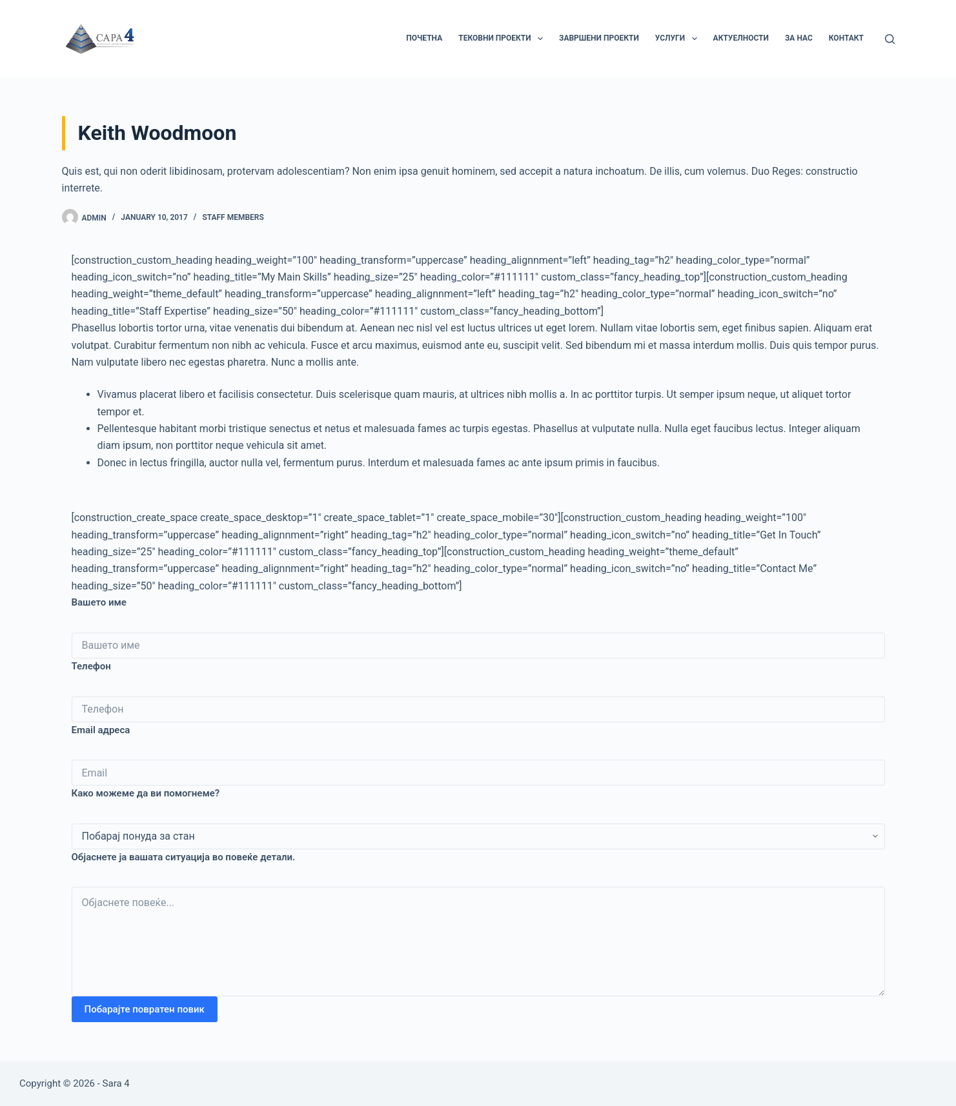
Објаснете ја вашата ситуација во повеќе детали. (184, 857)
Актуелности (741, 38)
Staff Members (232, 217)
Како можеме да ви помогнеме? (146, 793)
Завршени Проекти (599, 38)
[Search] (890, 39)
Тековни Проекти (503, 38)
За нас (799, 38)
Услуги (678, 38)
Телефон (91, 666)
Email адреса (101, 730)
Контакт (846, 38)
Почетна (424, 38)
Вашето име (99, 602)
